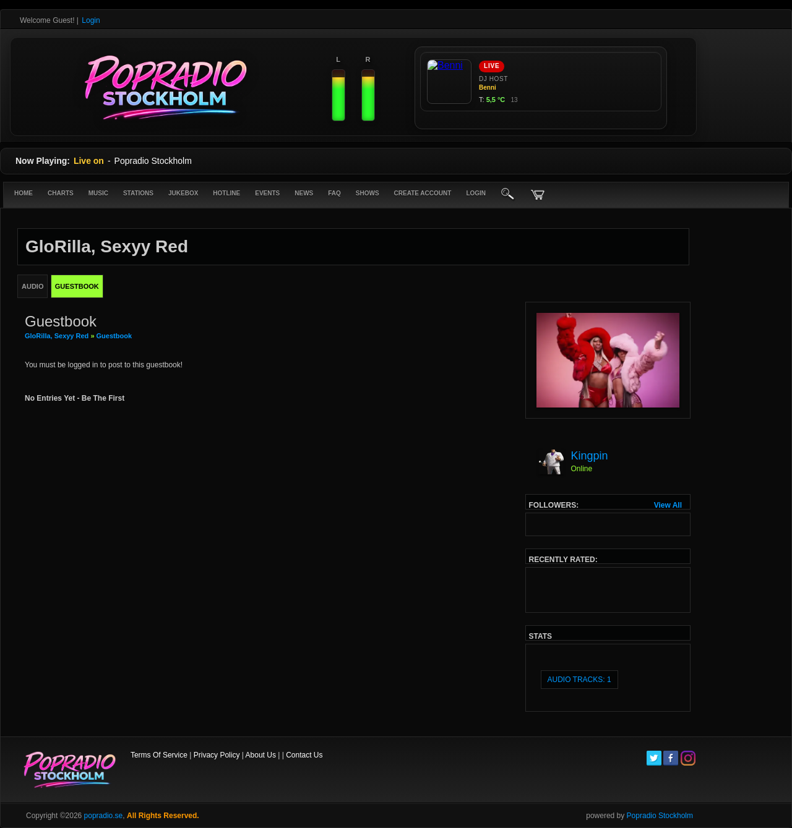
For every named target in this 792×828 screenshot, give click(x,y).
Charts (61, 193)
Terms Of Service (159, 755)
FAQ (334, 193)
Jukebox (183, 193)
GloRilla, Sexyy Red (56, 335)
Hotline (226, 193)
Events (267, 193)
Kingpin (589, 456)
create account (423, 193)
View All (668, 505)
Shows (367, 193)
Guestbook (114, 335)
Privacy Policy (217, 755)
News (304, 193)
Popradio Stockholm (660, 815)
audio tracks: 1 (579, 679)
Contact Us (304, 755)
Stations (138, 193)
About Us (261, 755)
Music (98, 193)
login (476, 193)
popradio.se (103, 815)
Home (23, 193)
